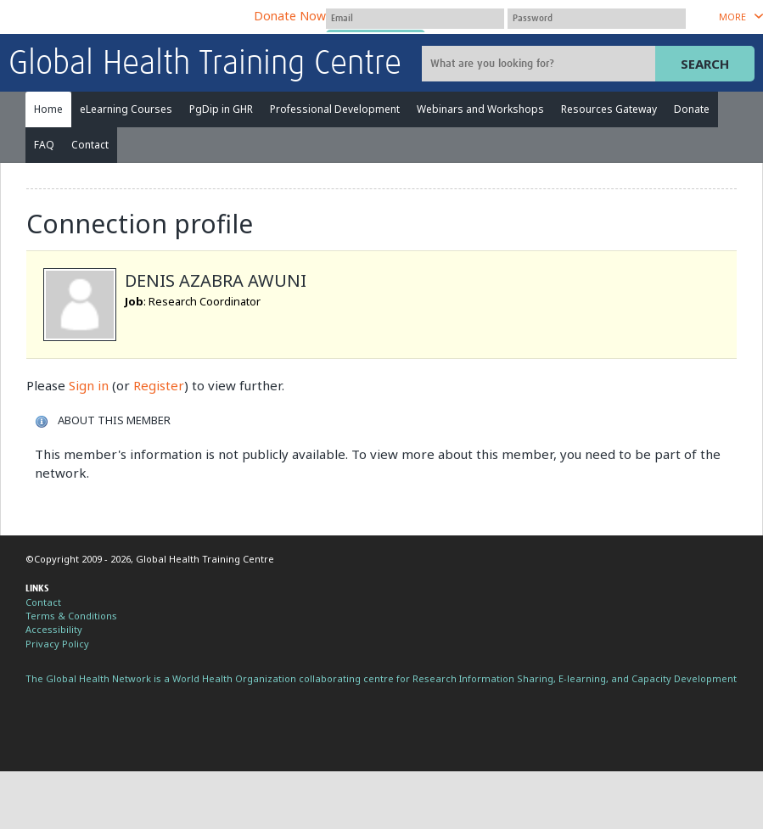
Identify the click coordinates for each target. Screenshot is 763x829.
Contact (90, 144)
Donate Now (290, 16)
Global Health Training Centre (204, 64)
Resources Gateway (609, 109)
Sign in (89, 385)
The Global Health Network (135, 17)
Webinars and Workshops (480, 109)
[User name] (415, 18)
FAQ (44, 144)
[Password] (597, 18)
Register (158, 385)
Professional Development (335, 109)
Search (705, 63)
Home (48, 109)
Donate (692, 109)
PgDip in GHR (221, 109)
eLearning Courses (126, 109)
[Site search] (540, 63)
